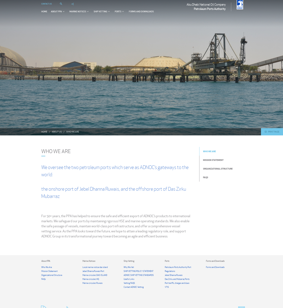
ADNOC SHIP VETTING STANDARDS (139, 275)
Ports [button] (120, 15)
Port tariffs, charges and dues (177, 283)
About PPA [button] (58, 15)
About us (57, 131)
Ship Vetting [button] (102, 15)
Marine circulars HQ (90, 279)
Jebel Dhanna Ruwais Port (93, 271)
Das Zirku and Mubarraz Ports (177, 279)
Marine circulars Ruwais (92, 283)
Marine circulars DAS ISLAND (94, 275)
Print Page (272, 131)
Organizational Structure (218, 168)
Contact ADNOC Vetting (134, 287)
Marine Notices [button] (79, 15)
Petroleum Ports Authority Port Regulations (178, 269)
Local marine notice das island (95, 267)
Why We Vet (129, 267)
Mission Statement (213, 160)
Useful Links (129, 279)
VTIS (167, 287)
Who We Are (72, 131)
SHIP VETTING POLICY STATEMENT (138, 271)
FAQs (205, 177)
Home (44, 15)
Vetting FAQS (129, 283)
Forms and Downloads (141, 15)
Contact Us (46, 7)
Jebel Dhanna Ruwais (173, 275)
